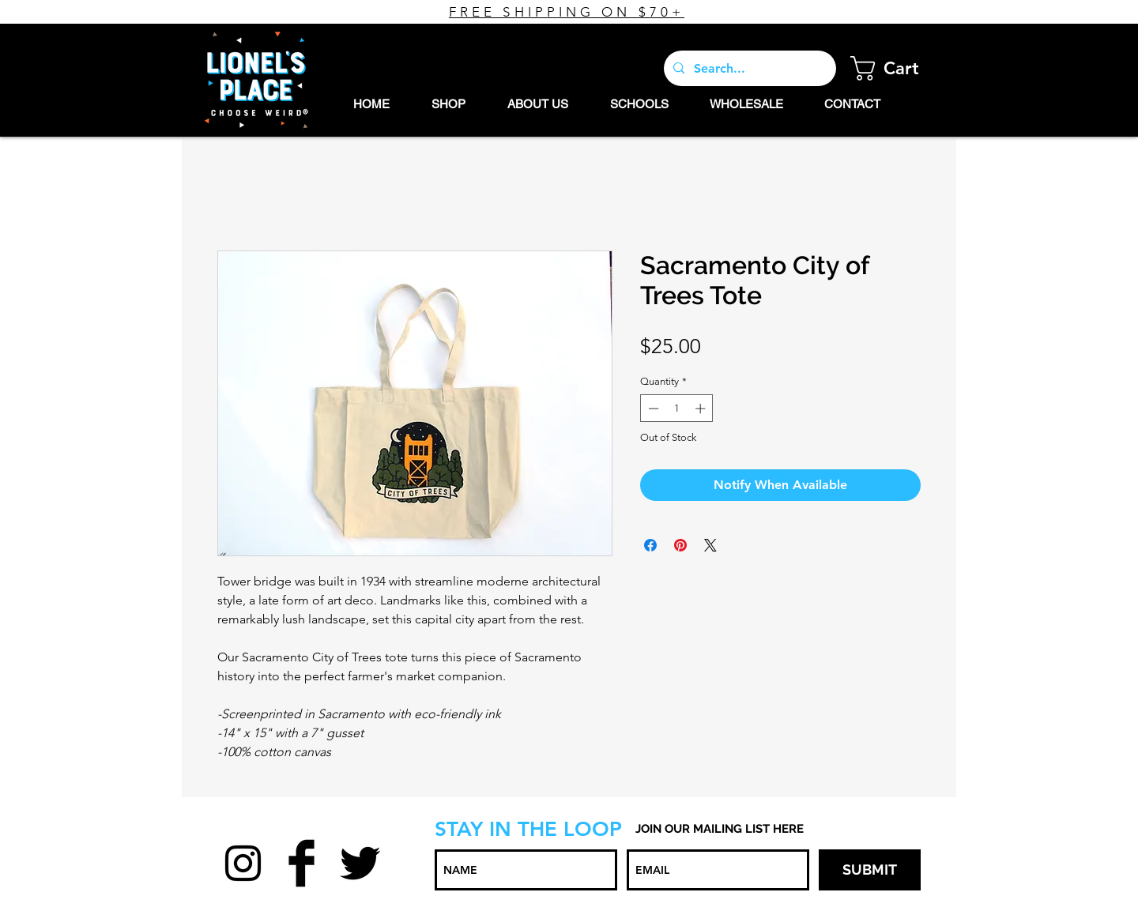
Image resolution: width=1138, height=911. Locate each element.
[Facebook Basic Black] (301, 863)
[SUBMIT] (870, 869)
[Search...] (748, 68)
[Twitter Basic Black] (360, 863)
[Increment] (701, 408)
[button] (897, 68)
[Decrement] (651, 408)
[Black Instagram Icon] (243, 863)
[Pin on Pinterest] (680, 545)
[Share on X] (710, 545)
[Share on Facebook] (650, 545)
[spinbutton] (676, 408)
